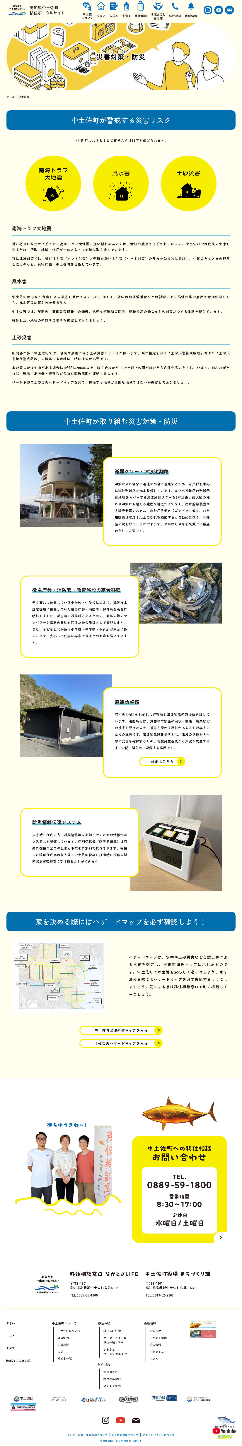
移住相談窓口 (112, 1379)
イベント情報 (158, 1338)
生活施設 (63, 1345)
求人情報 (155, 1345)
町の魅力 (63, 1338)
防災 (60, 1352)
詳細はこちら (162, 761)
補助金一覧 (64, 1358)
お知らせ (155, 1331)
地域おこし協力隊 (18, 1360)
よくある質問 (112, 1386)
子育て (10, 1348)
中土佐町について (69, 1331)
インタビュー (158, 1352)
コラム (154, 1358)
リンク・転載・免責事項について (87, 1435)
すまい (10, 1323)
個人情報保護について (125, 1435)
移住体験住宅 (112, 1331)
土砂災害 (121, 1043)
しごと (10, 1335)
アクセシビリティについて (158, 1435)
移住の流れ (110, 1372)
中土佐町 (121, 1030)
